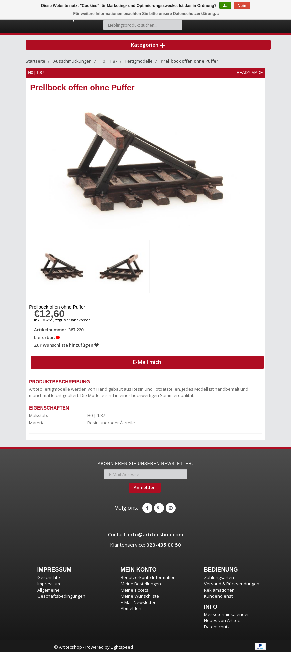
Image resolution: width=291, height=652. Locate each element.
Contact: (145, 531)
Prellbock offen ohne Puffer (189, 59)
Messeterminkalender (226, 612)
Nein (242, 5)
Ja (225, 5)
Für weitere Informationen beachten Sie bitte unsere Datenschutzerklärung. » (146, 13)
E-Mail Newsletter (138, 600)
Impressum (48, 581)
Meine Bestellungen (141, 581)
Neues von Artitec (222, 618)
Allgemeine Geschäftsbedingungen (61, 590)
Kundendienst (218, 593)
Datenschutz (217, 624)
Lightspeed (122, 645)
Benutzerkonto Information (148, 575)
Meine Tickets (134, 587)
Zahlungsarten (219, 575)
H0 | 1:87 (108, 59)
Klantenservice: (145, 542)
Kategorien (148, 41)
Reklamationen (219, 587)
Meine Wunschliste (140, 593)
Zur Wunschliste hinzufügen (67, 342)
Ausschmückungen (72, 59)
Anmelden (145, 485)
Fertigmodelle (139, 59)
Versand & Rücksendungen (231, 581)
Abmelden (131, 606)
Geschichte (48, 575)
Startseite (35, 59)
